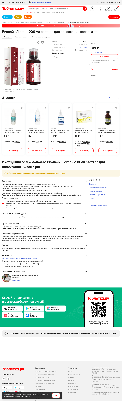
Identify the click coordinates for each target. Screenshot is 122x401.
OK (56, 395)
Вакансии (71, 380)
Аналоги (7, 37)
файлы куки (36, 395)
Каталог (6, 17)
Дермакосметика (46, 12)
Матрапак (83, 47)
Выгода (27, 17)
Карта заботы (72, 383)
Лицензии (71, 377)
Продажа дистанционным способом (45, 371)
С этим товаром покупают (41, 37)
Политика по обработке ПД (43, 377)
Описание (92, 184)
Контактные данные (74, 374)
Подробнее (16, 281)
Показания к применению (97, 195)
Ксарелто (37, 12)
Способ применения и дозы (98, 188)
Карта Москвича (73, 386)
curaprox (61, 12)
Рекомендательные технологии (44, 383)
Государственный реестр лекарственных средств (20, 258)
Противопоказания (95, 191)
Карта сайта (38, 386)
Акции (18, 17)
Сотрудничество (73, 389)
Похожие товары (21, 37)
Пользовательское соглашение (44, 374)
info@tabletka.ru (40, 389)
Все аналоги (113, 98)
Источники (92, 202)
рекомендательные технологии (21, 395)
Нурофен (55, 12)
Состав (91, 198)
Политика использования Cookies (45, 380)
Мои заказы (114, 17)
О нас (70, 371)
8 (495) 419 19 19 (114, 2)
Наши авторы (72, 392)
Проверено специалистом (98, 205)
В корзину (105, 57)
